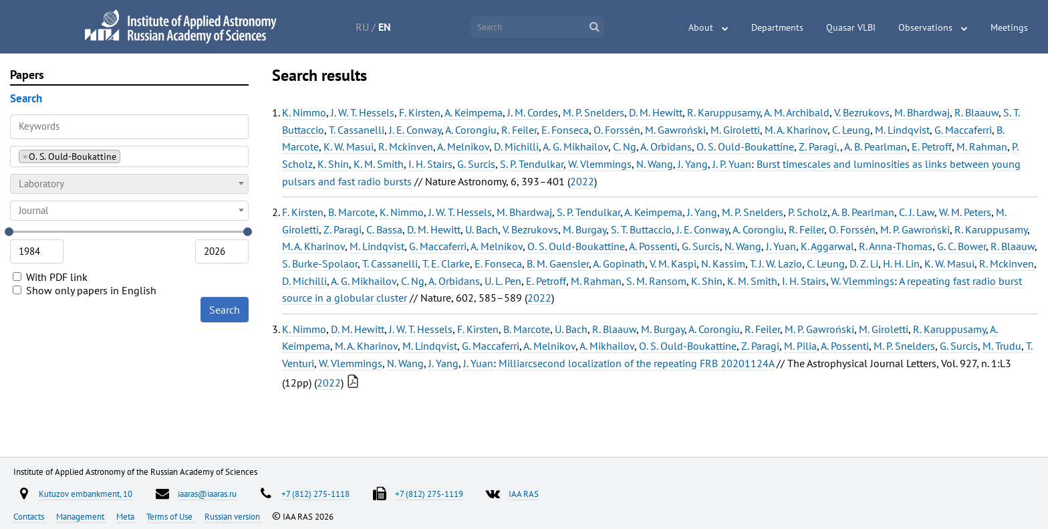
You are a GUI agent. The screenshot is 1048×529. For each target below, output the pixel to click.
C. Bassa (384, 229)
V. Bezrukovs (862, 112)
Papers (27, 74)
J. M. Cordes (532, 112)
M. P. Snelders (593, 112)
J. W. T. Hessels (362, 112)
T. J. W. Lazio (776, 263)
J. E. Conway (415, 129)
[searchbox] (127, 156)
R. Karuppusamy (723, 112)
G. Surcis (476, 164)
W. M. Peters (965, 212)
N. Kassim (723, 263)
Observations (925, 27)
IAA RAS (524, 494)
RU (362, 26)
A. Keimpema (473, 112)
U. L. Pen (503, 281)
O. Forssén (617, 129)
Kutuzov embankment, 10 (85, 494)
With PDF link (50, 277)
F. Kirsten (419, 112)
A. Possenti (653, 246)
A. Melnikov (463, 146)
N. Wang (654, 164)
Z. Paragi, (819, 146)
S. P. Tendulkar (531, 164)
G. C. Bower (961, 246)
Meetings (1009, 27)
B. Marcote (351, 212)
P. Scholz (807, 212)
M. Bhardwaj (922, 112)
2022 (582, 181)
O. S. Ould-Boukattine (745, 146)
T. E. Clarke (446, 263)
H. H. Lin (901, 263)
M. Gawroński (675, 129)
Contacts (29, 516)
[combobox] (129, 156)
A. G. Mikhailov (575, 146)
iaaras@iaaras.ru (207, 494)
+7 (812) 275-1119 (429, 494)
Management (81, 516)
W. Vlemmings (600, 164)
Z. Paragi (342, 229)
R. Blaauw (976, 112)
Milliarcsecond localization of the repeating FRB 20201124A (636, 363)
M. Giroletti (735, 129)
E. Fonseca (565, 129)
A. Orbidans (666, 146)
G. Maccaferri (963, 129)
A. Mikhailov (606, 345)
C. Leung (851, 129)
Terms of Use (170, 516)
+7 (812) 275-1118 (315, 494)
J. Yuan (781, 246)
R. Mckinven (405, 146)
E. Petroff (932, 146)
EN (384, 26)
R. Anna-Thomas (895, 246)
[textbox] (129, 184)
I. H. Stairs (430, 164)
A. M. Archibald (796, 112)
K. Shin (333, 164)
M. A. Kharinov (796, 129)
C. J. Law (916, 212)
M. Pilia (800, 345)
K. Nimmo (304, 112)
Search (224, 309)
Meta (126, 516)
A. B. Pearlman (875, 146)
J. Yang (693, 164)
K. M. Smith (379, 164)
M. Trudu (1001, 345)
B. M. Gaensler (558, 263)
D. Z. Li (863, 263)
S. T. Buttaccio (641, 229)
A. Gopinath (619, 263)
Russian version (233, 516)
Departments (777, 27)
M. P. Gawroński (915, 229)
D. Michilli (516, 146)
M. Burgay (584, 229)
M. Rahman (981, 146)
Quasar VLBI (851, 27)
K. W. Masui (348, 146)
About (700, 27)
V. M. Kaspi (673, 263)
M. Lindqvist (902, 129)
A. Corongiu (471, 129)
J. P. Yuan (731, 164)
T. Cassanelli (356, 129)
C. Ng (624, 146)
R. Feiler (519, 129)
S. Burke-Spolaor (320, 263)
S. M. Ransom (656, 281)
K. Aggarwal (827, 246)
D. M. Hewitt (655, 112)
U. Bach (481, 229)
